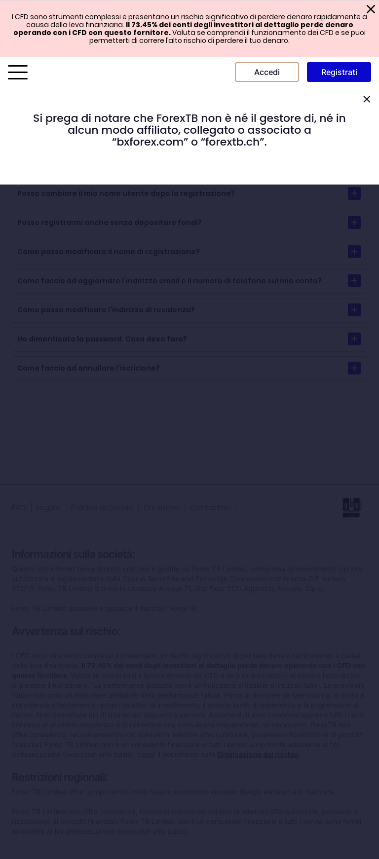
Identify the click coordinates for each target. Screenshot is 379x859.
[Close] (367, 99)
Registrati (339, 72)
